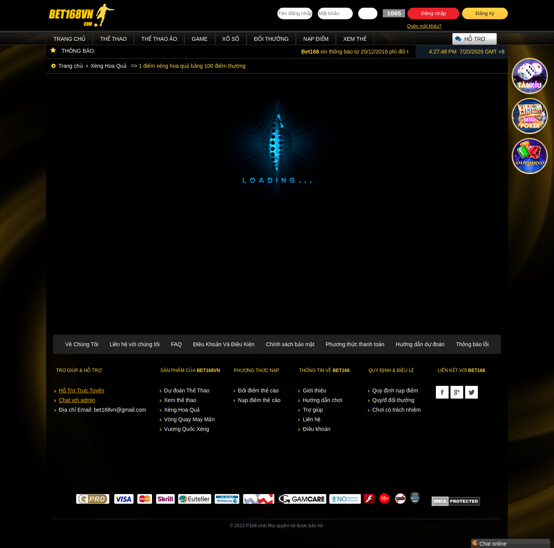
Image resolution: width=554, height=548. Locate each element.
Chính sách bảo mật (290, 344)
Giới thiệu (314, 390)
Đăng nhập (433, 13)
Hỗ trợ (474, 39)
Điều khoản (316, 429)
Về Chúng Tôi (81, 344)
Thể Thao (113, 39)
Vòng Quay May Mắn (189, 419)
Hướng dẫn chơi (322, 400)
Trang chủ (69, 39)
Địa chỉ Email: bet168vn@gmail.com (102, 410)
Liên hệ (311, 419)
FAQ (176, 344)
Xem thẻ (355, 39)
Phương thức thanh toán (355, 344)
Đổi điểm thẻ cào (258, 390)
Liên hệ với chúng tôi (135, 344)
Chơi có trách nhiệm (396, 410)
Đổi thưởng (271, 39)
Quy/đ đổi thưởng (393, 400)
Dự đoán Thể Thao (187, 390)
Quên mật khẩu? (424, 26)
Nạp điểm (316, 39)
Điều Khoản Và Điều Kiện (224, 344)
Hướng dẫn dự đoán (420, 344)
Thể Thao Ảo (159, 39)
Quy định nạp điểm (395, 390)
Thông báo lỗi (472, 344)
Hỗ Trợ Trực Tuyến (81, 390)
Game (199, 39)
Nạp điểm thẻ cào (259, 400)
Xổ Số (231, 39)
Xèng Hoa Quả (109, 66)
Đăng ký (485, 13)
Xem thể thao (180, 400)
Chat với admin (77, 400)
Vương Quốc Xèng (186, 429)
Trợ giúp (313, 410)
